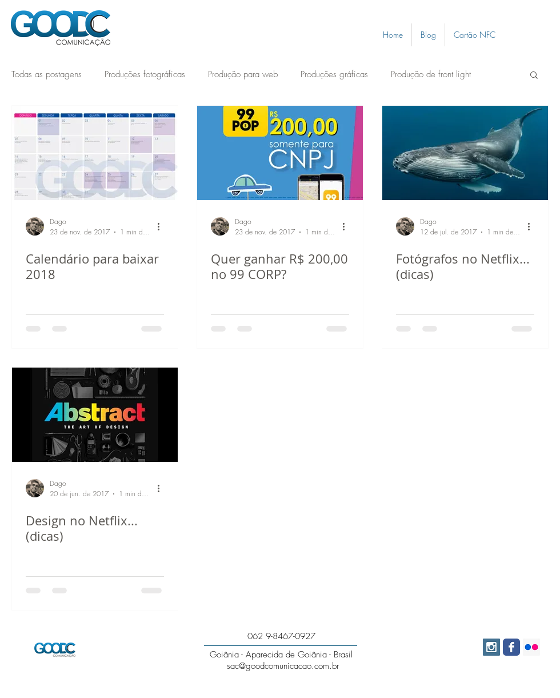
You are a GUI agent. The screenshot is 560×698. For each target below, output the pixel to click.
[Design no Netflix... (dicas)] (95, 415)
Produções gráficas (334, 74)
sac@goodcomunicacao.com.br (283, 666)
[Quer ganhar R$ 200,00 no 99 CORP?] (280, 153)
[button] (534, 76)
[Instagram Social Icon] (491, 647)
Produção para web (243, 74)
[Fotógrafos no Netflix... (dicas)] (465, 153)
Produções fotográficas (145, 74)
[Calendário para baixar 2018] (95, 153)
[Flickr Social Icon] (531, 647)
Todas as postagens (46, 74)
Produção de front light (431, 74)
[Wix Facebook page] (511, 647)
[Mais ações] (162, 226)
